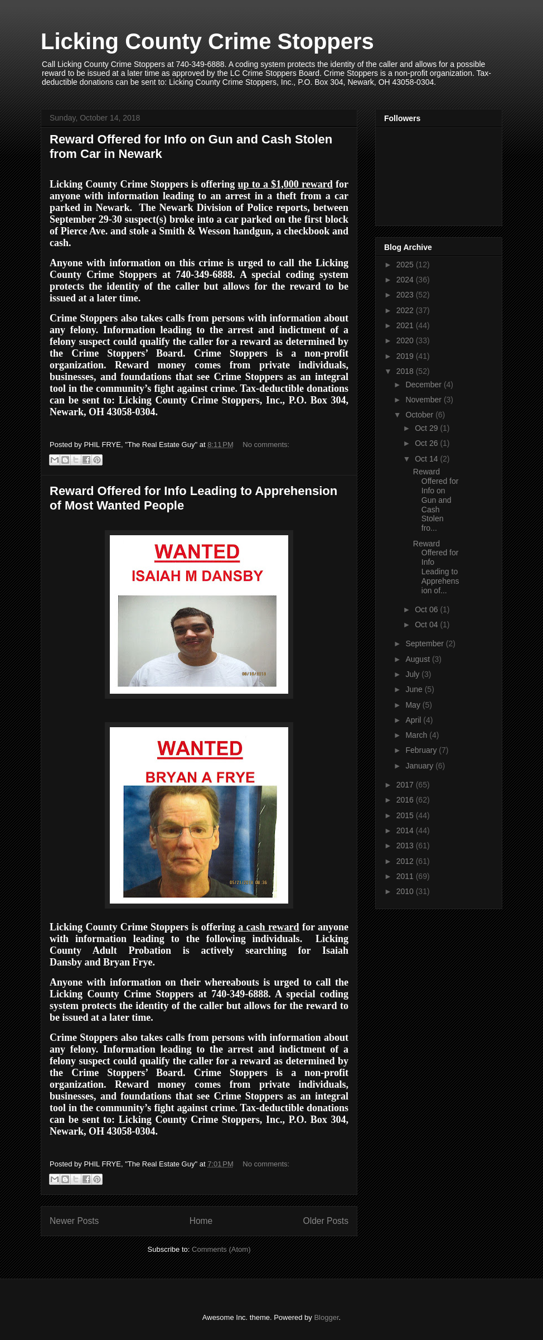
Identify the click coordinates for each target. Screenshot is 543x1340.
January (420, 765)
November (424, 399)
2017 (406, 784)
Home (201, 1221)
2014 (406, 830)
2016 (406, 799)
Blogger (326, 1317)
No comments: (266, 444)
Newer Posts (74, 1221)
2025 (406, 264)
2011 (406, 876)
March (417, 735)
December (424, 384)
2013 (406, 845)
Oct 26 (427, 443)
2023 (406, 294)
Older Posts (325, 1221)
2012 (406, 861)
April (414, 719)
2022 (406, 310)
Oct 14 (427, 458)
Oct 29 (427, 428)
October (420, 414)
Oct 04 (427, 624)
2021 (406, 325)
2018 (406, 371)
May (413, 704)
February (422, 750)
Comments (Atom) (221, 1249)
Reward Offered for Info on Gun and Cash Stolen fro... (436, 499)
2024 (406, 279)
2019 (406, 356)
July (413, 674)
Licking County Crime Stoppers (207, 41)
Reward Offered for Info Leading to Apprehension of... (436, 567)
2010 (406, 891)
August (418, 659)
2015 (406, 815)
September (425, 643)
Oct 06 (427, 609)
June (414, 689)
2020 (406, 340)
